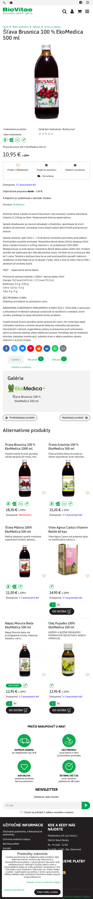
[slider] (45, 133)
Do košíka (61, 611)
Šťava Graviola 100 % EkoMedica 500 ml (63, 446)
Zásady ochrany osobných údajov (73, 896)
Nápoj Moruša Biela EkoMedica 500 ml (19, 625)
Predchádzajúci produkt (20, 417)
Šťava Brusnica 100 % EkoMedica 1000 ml (20, 446)
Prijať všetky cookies (47, 892)
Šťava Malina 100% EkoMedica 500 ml (18, 529)
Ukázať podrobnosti (14, 890)
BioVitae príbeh (11, 843)
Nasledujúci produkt (75, 417)
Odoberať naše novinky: (46, 796)
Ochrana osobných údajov (16, 839)
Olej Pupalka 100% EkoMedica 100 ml (61, 625)
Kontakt (7, 848)
